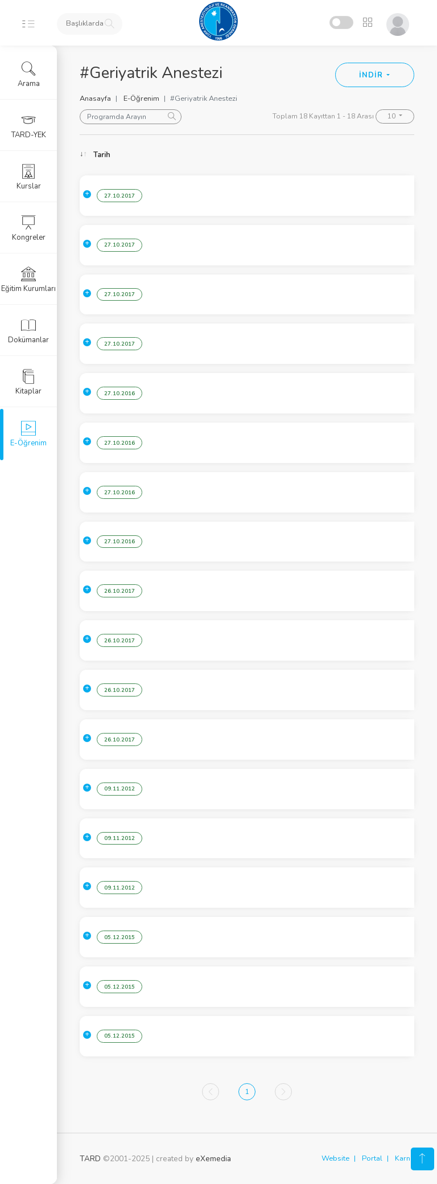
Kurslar (29, 177)
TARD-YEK (28, 126)
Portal (372, 1158)
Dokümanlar (28, 331)
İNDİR (372, 75)
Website (335, 1158)
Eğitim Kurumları (28, 279)
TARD (90, 1158)
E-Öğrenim (141, 98)
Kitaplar (28, 382)
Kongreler (29, 228)
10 (392, 116)
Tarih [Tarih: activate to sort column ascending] (101, 155)
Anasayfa (95, 98)
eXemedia (213, 1158)
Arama (29, 74)
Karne (404, 1158)
